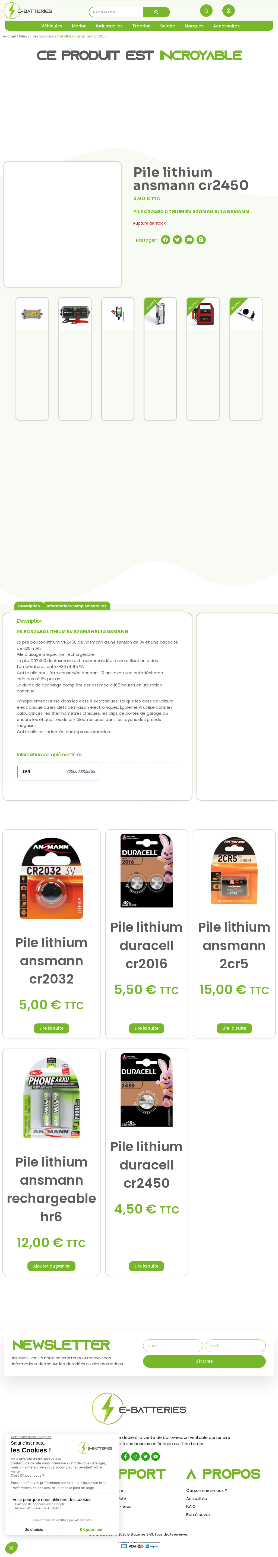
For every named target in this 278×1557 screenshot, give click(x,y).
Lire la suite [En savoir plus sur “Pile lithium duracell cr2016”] (147, 1028)
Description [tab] (29, 606)
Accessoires (226, 26)
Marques (194, 26)
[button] (165, 239)
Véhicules (51, 26)
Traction (141, 26)
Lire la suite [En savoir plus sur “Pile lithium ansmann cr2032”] (52, 1028)
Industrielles (109, 26)
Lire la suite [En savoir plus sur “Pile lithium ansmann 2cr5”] (234, 1028)
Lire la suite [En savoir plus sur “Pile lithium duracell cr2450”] (147, 1266)
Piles (23, 36)
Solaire (167, 26)
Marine (79, 26)
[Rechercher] (156, 12)
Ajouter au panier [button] (51, 1266)
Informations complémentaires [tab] (76, 606)
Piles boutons (42, 36)
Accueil (9, 36)
